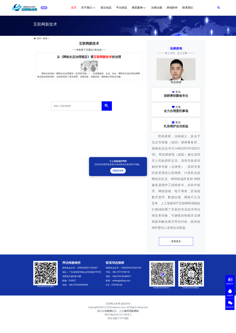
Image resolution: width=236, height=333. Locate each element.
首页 (73, 7)
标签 (45, 38)
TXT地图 (124, 318)
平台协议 (121, 7)
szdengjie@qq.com (121, 280)
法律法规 (156, 7)
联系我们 (187, 7)
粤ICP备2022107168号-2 (118, 314)
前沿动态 (106, 7)
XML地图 (112, 318)
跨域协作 (172, 7)
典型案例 (139, 7)
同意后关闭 (118, 170)
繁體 (44, 7)
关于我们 (88, 7)
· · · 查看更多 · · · (176, 241)
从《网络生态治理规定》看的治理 (89, 57)
